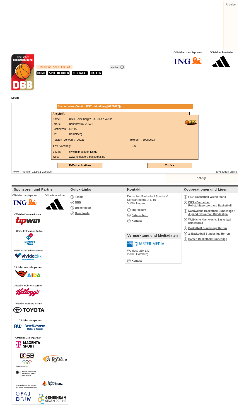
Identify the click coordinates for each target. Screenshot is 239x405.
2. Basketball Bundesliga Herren (209, 233)
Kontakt (137, 220)
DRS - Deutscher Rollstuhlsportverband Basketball (210, 204)
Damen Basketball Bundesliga (207, 239)
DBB (78, 202)
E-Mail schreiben (80, 165)
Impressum (139, 209)
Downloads (82, 213)
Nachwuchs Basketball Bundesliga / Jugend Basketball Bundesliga (211, 212)
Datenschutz (140, 215)
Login (15, 97)
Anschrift (59, 113)
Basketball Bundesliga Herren (207, 228)
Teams (79, 197)
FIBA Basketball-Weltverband (207, 197)
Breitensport (83, 207)
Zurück (169, 165)
